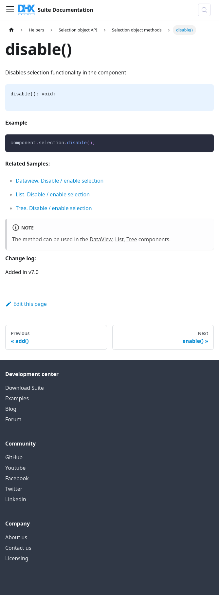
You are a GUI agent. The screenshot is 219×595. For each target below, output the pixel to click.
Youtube (15, 467)
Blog (10, 408)
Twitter (13, 488)
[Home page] (11, 30)
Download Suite (24, 387)
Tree (131, 239)
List (119, 239)
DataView (101, 239)
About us (16, 537)
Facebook (17, 478)
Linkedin (15, 499)
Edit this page (26, 303)
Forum (13, 419)
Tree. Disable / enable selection (54, 208)
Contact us (18, 547)
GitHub (14, 457)
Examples (17, 398)
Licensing (16, 558)
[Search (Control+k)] (204, 10)
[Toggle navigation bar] (10, 9)
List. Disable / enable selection (53, 194)
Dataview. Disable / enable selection (60, 180)
